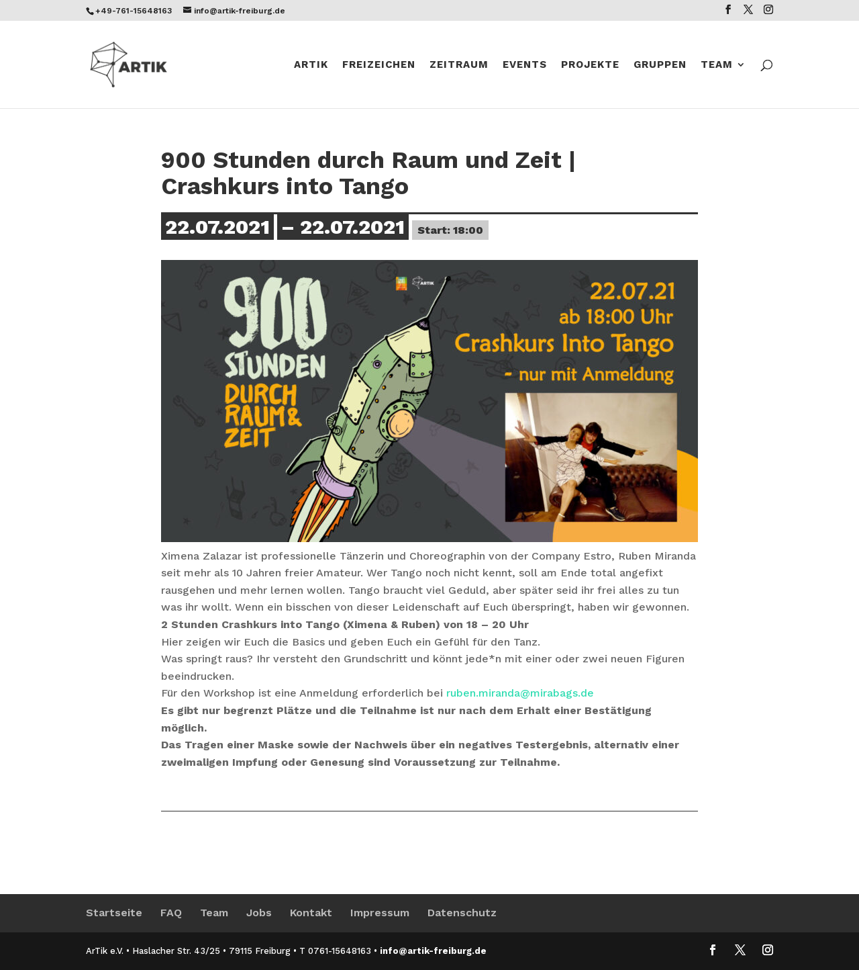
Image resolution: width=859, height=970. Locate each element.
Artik (311, 65)
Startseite (114, 912)
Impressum (379, 912)
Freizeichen (378, 65)
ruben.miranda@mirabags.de (520, 693)
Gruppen (660, 65)
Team (717, 65)
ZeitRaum (459, 65)
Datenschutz (462, 912)
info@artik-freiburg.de (433, 951)
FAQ (171, 912)
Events (525, 65)
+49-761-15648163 (133, 10)
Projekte (590, 65)
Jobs (259, 912)
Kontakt (311, 912)
